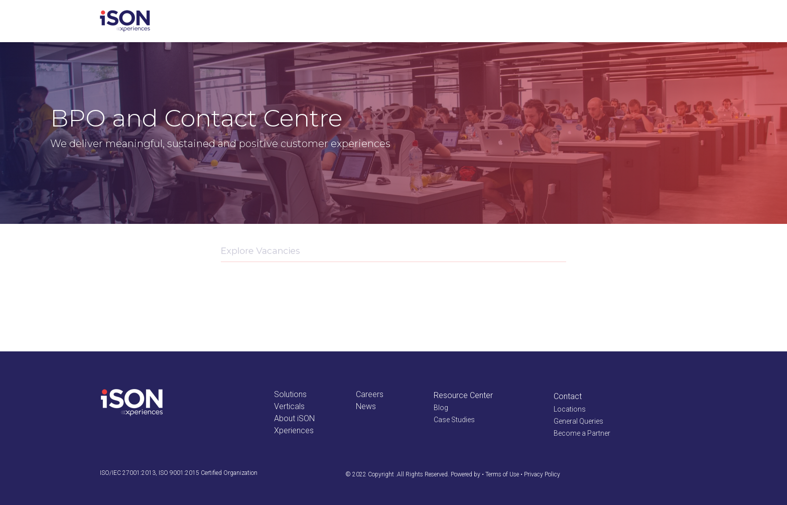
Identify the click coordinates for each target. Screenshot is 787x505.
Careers (369, 394)
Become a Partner (582, 433)
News (366, 406)
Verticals (289, 406)
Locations (570, 409)
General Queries (578, 421)
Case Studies (454, 420)
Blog (441, 408)
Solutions (290, 394)
